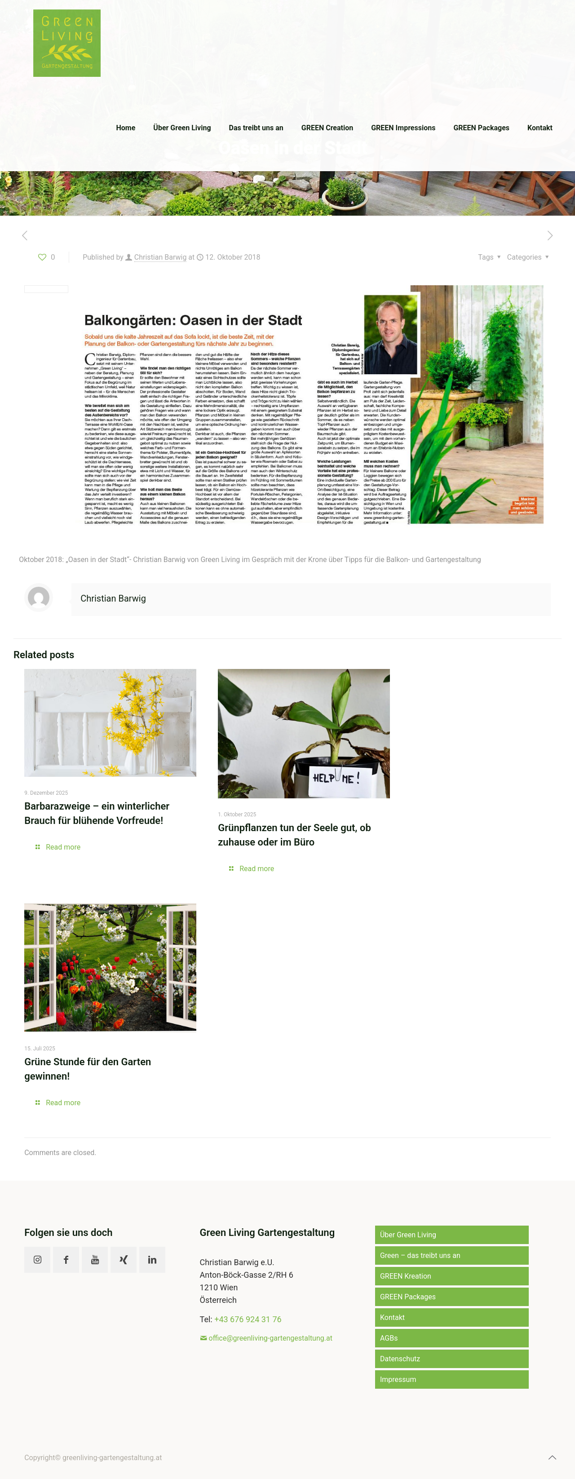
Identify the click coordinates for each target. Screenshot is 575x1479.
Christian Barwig (160, 257)
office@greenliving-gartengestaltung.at (270, 1338)
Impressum (398, 1379)
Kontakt (392, 1317)
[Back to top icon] (552, 1457)
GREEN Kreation (405, 1276)
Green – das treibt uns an (420, 1255)
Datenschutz (400, 1359)
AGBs (389, 1338)
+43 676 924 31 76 (247, 1319)
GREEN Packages (408, 1297)
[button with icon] (37, 1260)
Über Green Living (408, 1235)
